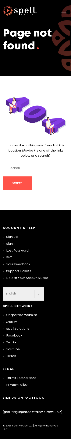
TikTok (11, 356)
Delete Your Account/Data (27, 278)
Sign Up (12, 237)
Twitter (12, 342)
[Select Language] (23, 294)
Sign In (11, 243)
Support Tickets (18, 271)
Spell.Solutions (17, 328)
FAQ (9, 257)
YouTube (13, 349)
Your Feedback (18, 264)
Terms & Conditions (21, 378)
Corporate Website (21, 315)
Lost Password (17, 250)
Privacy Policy (16, 384)
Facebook (14, 335)
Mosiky (11, 322)
